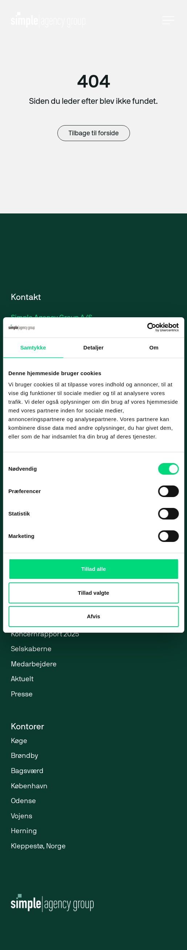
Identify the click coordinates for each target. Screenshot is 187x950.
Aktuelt (22, 680)
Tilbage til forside (94, 134)
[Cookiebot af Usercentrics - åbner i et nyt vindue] (147, 327)
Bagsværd (27, 771)
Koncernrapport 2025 (45, 635)
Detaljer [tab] (94, 347)
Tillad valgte (93, 593)
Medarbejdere (34, 665)
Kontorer (27, 727)
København (29, 787)
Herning (24, 831)
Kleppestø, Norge (38, 847)
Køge (19, 741)
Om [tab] (153, 347)
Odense (23, 801)
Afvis (93, 616)
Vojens (21, 817)
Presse (22, 695)
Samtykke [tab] (33, 347)
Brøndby (24, 756)
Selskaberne (31, 649)
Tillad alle (93, 569)
